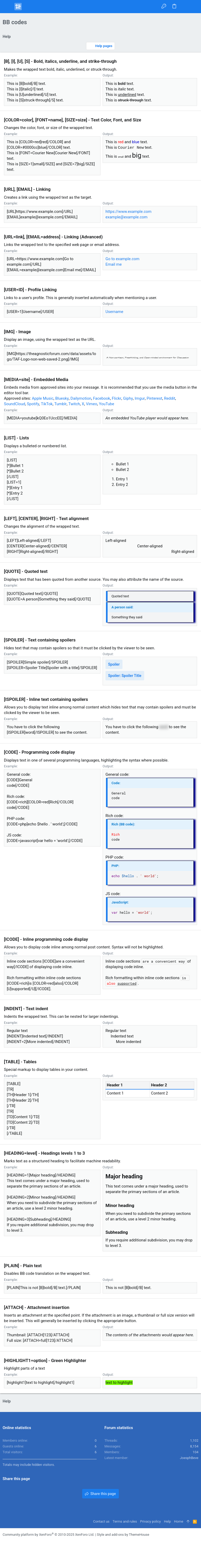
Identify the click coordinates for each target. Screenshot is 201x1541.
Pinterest (154, 398)
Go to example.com (122, 258)
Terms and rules (125, 1521)
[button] (8, 6)
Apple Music (43, 398)
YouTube (106, 404)
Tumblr (60, 404)
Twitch (74, 404)
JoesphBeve (189, 1458)
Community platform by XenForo (48, 1535)
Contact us (101, 1521)
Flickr (116, 398)
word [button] (163, 727)
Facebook (101, 398)
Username (114, 311)
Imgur (140, 398)
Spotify (33, 404)
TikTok (47, 404)
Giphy (128, 398)
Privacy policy (150, 1521)
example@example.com (126, 217)
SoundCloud (14, 404)
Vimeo (91, 404)
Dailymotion (80, 398)
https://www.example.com (128, 211)
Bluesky (62, 398)
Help (167, 1521)
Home (178, 1521)
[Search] (193, 6)
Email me (113, 264)
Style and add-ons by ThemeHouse (123, 1535)
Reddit (169, 398)
